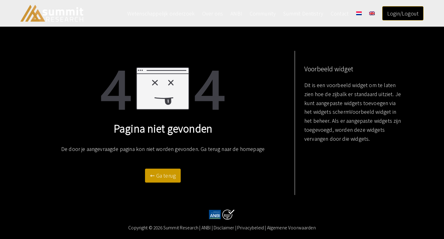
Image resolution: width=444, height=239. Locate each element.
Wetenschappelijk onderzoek (161, 13)
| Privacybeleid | (251, 227)
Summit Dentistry (303, 13)
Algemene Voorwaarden (291, 227)
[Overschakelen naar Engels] (372, 13)
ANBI (236, 13)
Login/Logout (403, 13)
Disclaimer (224, 227)
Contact (340, 13)
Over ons (212, 13)
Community (263, 13)
